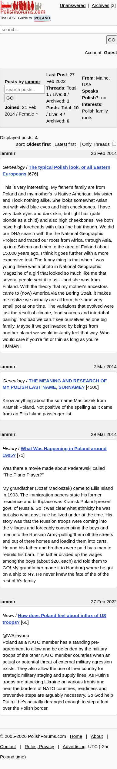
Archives (100, 5)
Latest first (65, 144)
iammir (32, 81)
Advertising (74, 746)
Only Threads (99, 144)
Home (76, 736)
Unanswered (72, 5)
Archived (55, 100)
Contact (8, 746)
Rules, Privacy (39, 746)
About (97, 736)
